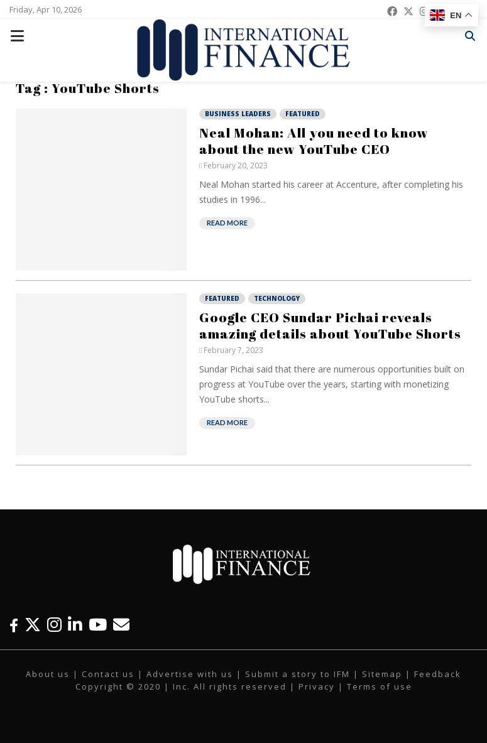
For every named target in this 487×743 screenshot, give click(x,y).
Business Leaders (238, 113)
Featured (302, 113)
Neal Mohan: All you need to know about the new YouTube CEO (314, 141)
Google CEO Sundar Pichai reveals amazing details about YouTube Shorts (330, 325)
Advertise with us (189, 674)
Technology (277, 298)
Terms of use (379, 686)
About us (48, 674)
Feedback (437, 674)
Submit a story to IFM (297, 674)
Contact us (108, 674)
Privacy (316, 686)
